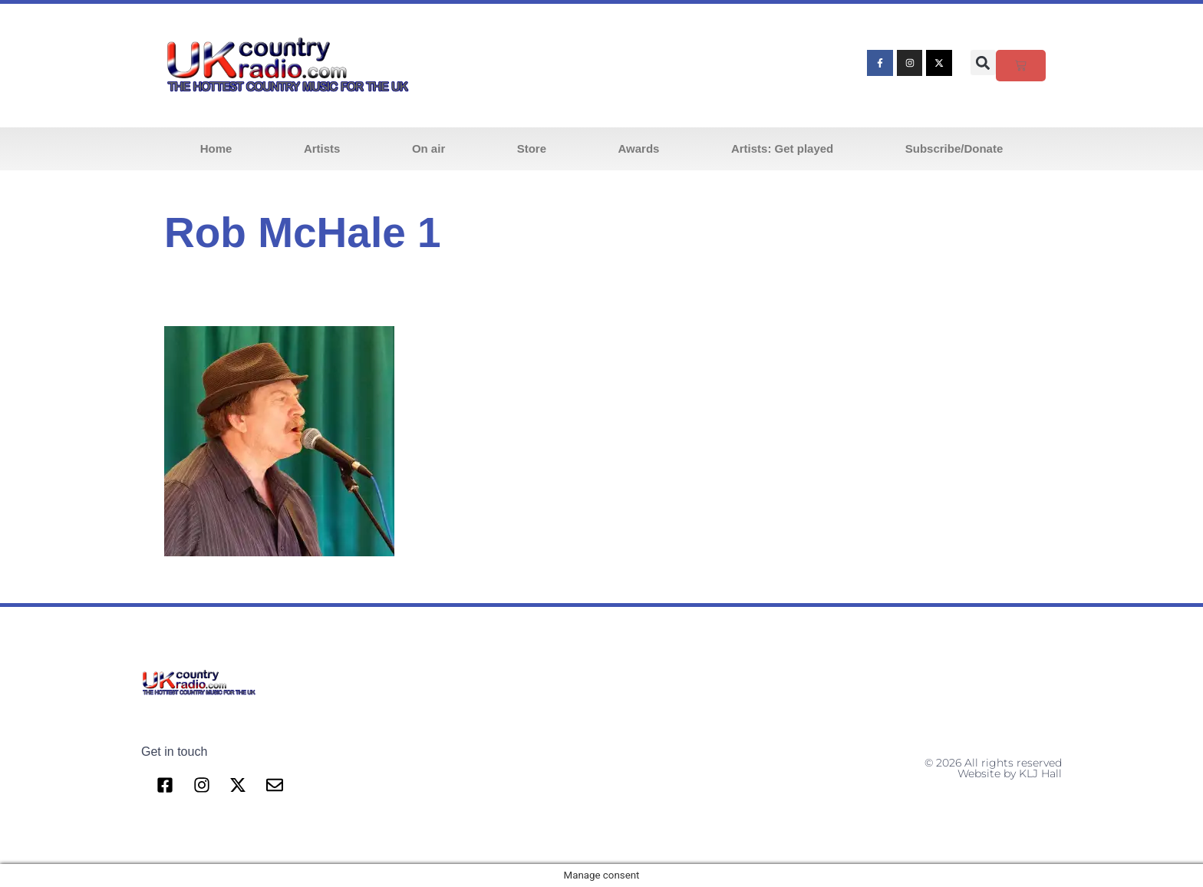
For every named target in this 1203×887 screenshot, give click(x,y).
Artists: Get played (782, 148)
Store (531, 148)
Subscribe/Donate (954, 148)
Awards (639, 148)
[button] (983, 62)
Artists (322, 148)
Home (216, 148)
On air (428, 148)
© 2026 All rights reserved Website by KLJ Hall (993, 768)
